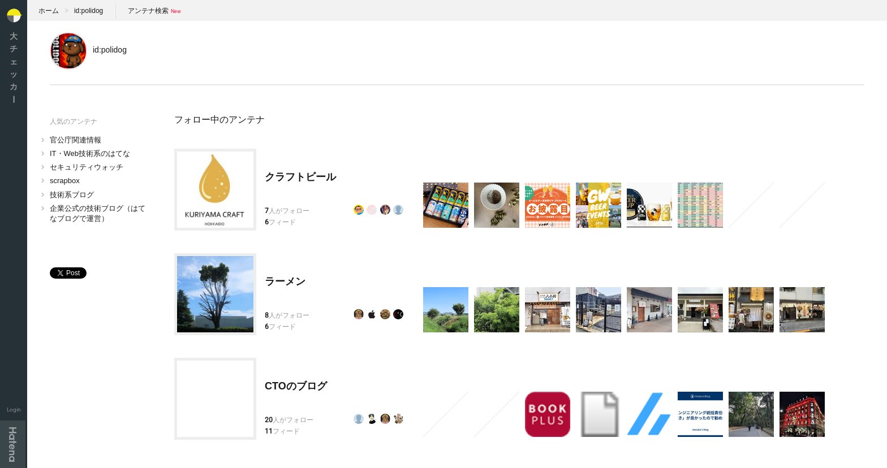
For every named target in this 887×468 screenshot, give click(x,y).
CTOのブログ (296, 386)
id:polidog (88, 11)
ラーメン (285, 281)
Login (14, 409)
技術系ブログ (72, 194)
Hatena (12, 444)
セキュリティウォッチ (86, 167)
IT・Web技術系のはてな (90, 153)
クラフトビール (300, 177)
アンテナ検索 (148, 11)
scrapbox (65, 180)
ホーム (48, 11)
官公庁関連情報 (75, 140)
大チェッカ (14, 67)
